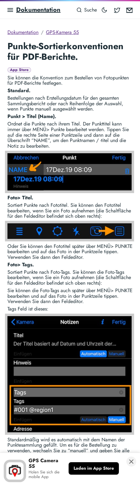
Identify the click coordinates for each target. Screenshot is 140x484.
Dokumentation (38, 9)
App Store (19, 70)
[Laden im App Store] (94, 468)
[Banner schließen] (131, 462)
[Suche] (86, 10)
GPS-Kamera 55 (62, 32)
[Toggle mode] (104, 10)
